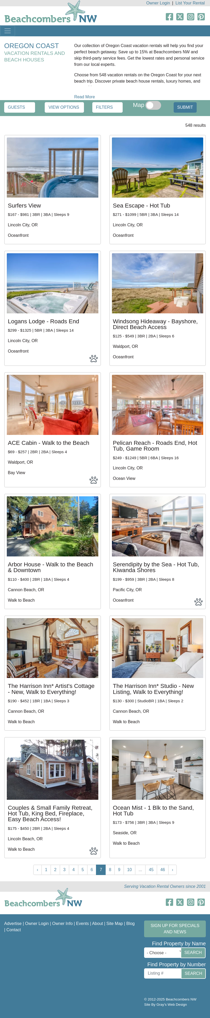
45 (151, 869)
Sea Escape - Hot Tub (141, 205)
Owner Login (158, 3)
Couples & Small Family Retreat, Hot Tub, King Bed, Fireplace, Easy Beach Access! (50, 813)
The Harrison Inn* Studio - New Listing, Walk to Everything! (153, 689)
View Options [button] (63, 107)
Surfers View (24, 205)
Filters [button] (104, 107)
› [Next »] (172, 869)
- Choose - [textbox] (156, 953)
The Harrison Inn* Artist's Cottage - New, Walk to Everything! (51, 689)
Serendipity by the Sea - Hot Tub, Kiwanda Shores (156, 567)
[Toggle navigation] (7, 30)
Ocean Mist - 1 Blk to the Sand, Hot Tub (153, 810)
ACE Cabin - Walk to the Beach (48, 443)
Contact (14, 930)
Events (82, 923)
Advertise (13, 923)
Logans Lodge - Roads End (43, 321)
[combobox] (163, 952)
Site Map (114, 923)
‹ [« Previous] (37, 869)
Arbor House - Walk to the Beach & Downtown (50, 567)
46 (162, 869)
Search (193, 952)
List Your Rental (190, 3)
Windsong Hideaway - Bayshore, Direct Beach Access (155, 324)
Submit (185, 107)
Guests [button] (16, 107)
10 (129, 869)
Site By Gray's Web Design (165, 1005)
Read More (84, 97)
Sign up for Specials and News (175, 928)
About (97, 923)
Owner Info (62, 923)
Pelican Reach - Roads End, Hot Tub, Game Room (155, 446)
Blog (130, 923)
